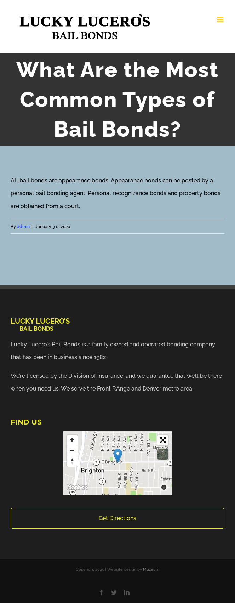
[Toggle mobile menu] (220, 19)
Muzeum (151, 569)
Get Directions (117, 518)
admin (23, 226)
